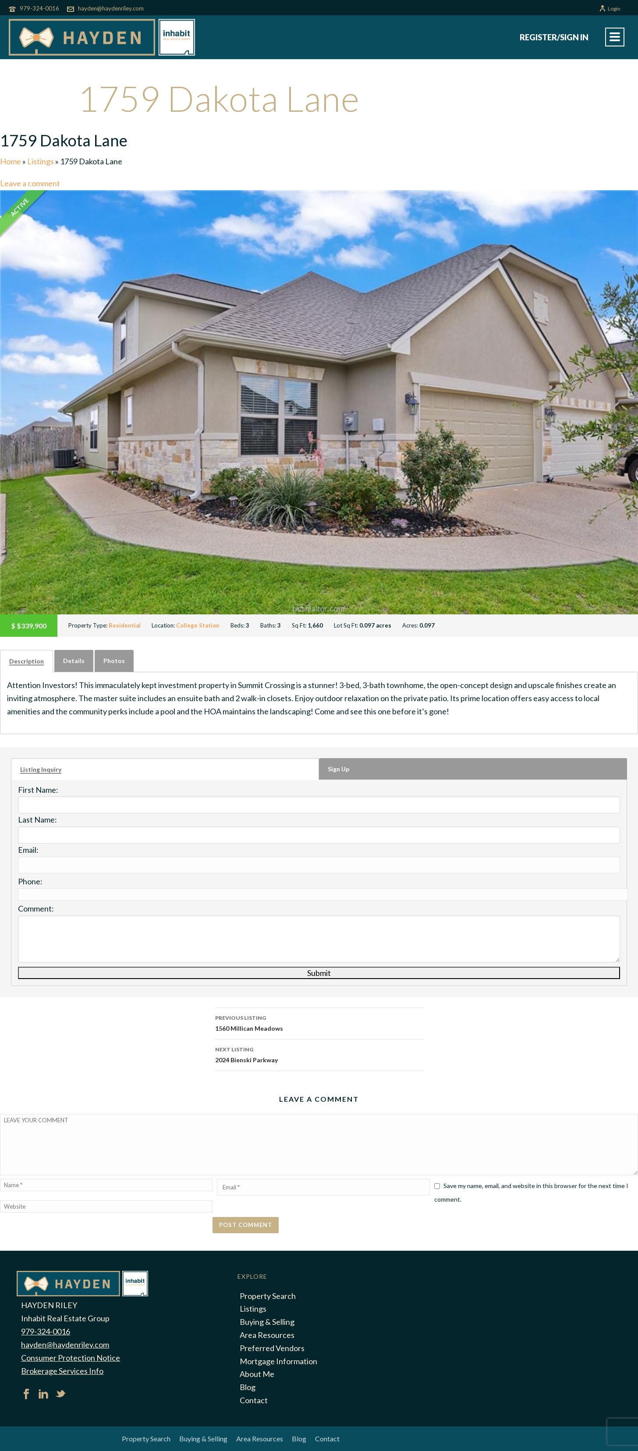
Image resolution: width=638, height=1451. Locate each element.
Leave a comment (30, 183)
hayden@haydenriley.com (111, 8)
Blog (247, 1387)
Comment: (36, 908)
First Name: (38, 790)
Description (26, 661)
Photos (114, 660)
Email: (28, 850)
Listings (40, 161)
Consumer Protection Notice (70, 1357)
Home (10, 161)
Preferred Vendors (272, 1348)
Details (74, 660)
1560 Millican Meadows (319, 1022)
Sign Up (338, 769)
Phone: (30, 881)
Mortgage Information (278, 1361)
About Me (257, 1374)
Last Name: (37, 819)
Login (609, 8)
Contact (254, 1400)
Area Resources (267, 1335)
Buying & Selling (267, 1322)
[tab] (26, 661)
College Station (198, 625)
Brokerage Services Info (62, 1371)
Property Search (268, 1296)
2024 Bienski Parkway (319, 1054)
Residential (125, 625)
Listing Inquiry (40, 769)
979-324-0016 (39, 8)
